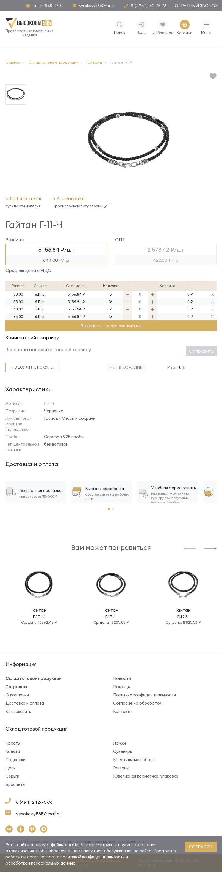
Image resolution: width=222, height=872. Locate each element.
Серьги (12, 776)
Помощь (121, 686)
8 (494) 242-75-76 (34, 802)
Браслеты (15, 784)
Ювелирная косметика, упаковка (145, 776)
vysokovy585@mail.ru (97, 6)
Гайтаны (121, 767)
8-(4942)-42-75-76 (148, 5)
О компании (17, 694)
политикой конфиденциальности (92, 856)
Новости (122, 678)
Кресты (13, 743)
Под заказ (16, 686)
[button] (190, 548)
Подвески (15, 759)
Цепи (10, 767)
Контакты (122, 711)
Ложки (119, 743)
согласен (200, 846)
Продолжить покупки (32, 367)
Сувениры (123, 751)
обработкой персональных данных (40, 863)
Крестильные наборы (134, 759)
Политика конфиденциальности (144, 694)
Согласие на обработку (137, 703)
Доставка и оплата (24, 703)
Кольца (12, 751)
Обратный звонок (196, 5)
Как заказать (18, 711)
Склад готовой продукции (33, 678)
